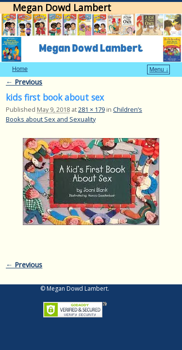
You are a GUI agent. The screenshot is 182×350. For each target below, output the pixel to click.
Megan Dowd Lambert (62, 7)
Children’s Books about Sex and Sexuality (74, 99)
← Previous (24, 67)
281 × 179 (91, 94)
